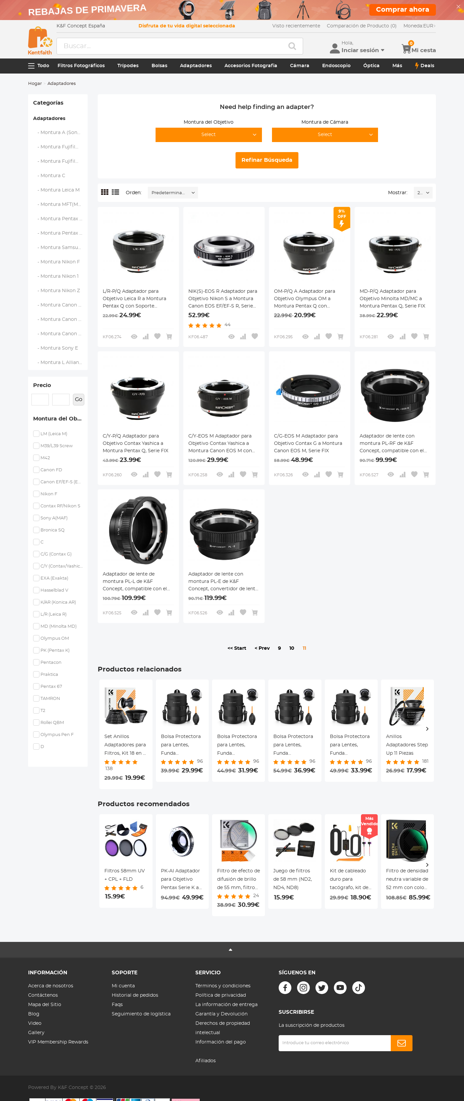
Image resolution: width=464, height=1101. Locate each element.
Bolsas (159, 66)
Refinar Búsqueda (267, 160)
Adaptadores (196, 66)
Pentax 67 (51, 687)
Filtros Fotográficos (81, 66)
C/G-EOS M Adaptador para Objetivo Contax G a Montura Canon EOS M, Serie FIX (308, 443)
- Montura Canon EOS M (60, 319)
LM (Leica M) (53, 434)
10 (291, 648)
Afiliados (205, 1061)
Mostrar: (397, 193)
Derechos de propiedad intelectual (222, 1028)
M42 (45, 458)
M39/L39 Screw (56, 446)
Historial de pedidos (135, 995)
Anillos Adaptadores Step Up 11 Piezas (407, 745)
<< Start (236, 648)
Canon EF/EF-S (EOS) (61, 482)
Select (208, 134)
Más (397, 66)
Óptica (371, 66)
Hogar (35, 84)
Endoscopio (336, 66)
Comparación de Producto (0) (362, 26)
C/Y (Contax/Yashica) (61, 566)
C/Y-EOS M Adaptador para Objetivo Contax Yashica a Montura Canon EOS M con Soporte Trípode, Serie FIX (220, 444)
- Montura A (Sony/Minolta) (60, 132)
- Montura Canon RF (59, 334)
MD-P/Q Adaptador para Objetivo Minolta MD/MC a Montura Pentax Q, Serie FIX (392, 299)
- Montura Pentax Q (58, 233)
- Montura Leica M (56, 190)
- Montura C (49, 175)
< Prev (262, 648)
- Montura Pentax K (58, 219)
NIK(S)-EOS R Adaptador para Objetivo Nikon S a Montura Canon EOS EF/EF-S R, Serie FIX (222, 299)
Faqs (117, 1004)
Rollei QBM (52, 723)
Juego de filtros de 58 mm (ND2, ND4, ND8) (292, 879)
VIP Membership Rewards (58, 1042)
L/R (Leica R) (53, 614)
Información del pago (220, 1042)
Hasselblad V (54, 590)
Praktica (49, 674)
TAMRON (50, 699)
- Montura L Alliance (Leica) (60, 362)
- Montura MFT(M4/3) (60, 204)
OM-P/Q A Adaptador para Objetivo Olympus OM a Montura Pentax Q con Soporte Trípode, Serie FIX (304, 299)
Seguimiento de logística (141, 1014)
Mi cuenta (123, 986)
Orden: (134, 193)
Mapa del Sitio (44, 1004)
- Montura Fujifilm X (59, 147)
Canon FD (51, 470)
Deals (424, 66)
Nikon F (48, 494)
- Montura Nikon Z (56, 290)
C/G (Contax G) (56, 554)
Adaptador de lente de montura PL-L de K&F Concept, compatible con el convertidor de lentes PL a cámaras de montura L (135, 582)
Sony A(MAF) (54, 518)
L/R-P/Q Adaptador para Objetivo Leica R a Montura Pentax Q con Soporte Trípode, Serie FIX (134, 299)
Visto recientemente (296, 26)
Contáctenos (43, 995)
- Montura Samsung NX (60, 247)
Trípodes (127, 66)
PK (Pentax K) (55, 650)
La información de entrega (226, 1004)
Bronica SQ (52, 530)
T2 (42, 711)
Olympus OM (54, 638)
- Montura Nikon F (56, 262)
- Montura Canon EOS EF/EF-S (60, 305)
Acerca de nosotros (50, 986)
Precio (42, 385)
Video (34, 1023)
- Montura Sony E (55, 348)
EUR (419, 26)
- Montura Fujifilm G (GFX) (60, 161)
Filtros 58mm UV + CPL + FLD (124, 875)
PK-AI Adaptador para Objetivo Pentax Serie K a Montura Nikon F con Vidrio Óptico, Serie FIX (182, 880)
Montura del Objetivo (60, 418)
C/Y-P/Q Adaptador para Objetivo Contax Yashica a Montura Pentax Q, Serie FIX (135, 443)
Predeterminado (170, 193)
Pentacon (51, 662)
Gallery (36, 1032)
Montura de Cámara (324, 122)
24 (420, 193)
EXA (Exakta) (54, 578)
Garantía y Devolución (221, 1014)
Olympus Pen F (57, 735)
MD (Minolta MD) (58, 626)
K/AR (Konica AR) (58, 602)
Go (78, 399)
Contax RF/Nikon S (60, 506)
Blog (33, 1014)
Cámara (299, 66)
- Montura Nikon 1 (56, 276)
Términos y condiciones (223, 986)
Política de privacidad (220, 995)
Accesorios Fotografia (250, 66)
